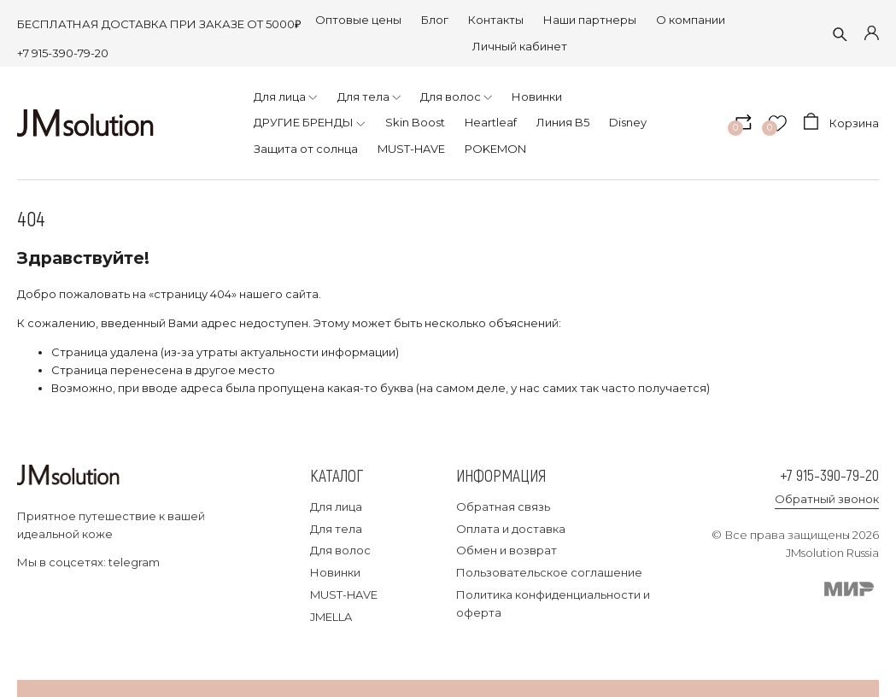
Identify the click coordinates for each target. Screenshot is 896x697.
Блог (434, 19)
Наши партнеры (589, 19)
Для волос (340, 550)
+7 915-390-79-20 (62, 53)
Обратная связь (503, 506)
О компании (690, 19)
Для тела (336, 529)
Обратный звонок (827, 500)
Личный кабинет (519, 46)
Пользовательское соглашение (549, 572)
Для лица (336, 506)
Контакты (496, 19)
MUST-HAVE (344, 594)
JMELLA (331, 617)
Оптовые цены (358, 19)
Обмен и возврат (506, 550)
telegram (134, 562)
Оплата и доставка (510, 529)
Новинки (335, 572)
